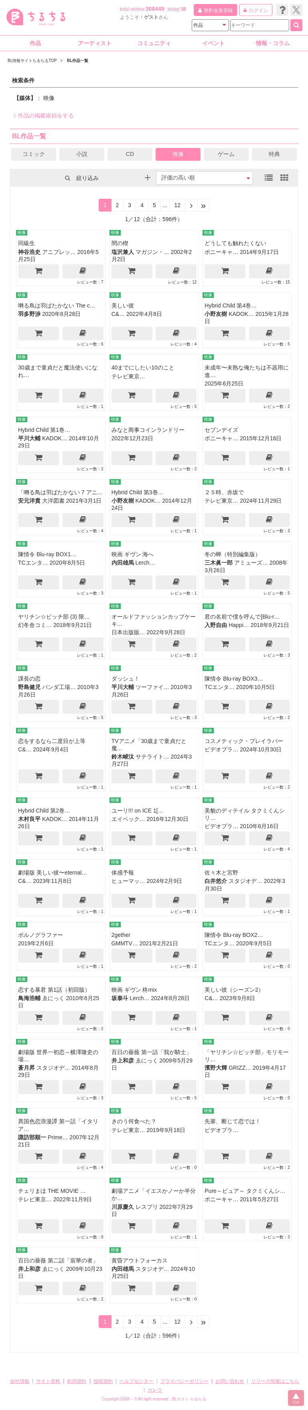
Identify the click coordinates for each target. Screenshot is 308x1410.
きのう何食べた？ (133, 1121)
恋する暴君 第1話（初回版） (54, 990)
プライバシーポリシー (184, 1381)
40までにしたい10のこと (142, 367)
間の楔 (119, 243)
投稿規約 (103, 1381)
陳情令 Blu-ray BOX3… (234, 678)
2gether (120, 935)
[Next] (191, 205)
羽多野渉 (29, 314)
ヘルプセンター (136, 1381)
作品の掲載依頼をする (44, 115)
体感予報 (122, 872)
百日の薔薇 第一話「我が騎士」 (151, 1052)
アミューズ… (251, 562)
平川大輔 (29, 438)
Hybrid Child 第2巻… (44, 810)
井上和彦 (122, 1060)
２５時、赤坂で (224, 492)
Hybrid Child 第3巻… (137, 492)
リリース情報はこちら (275, 1381)
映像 (178, 154)
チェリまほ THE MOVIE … (52, 1191)
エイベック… (128, 819)
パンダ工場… (59, 687)
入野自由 (216, 625)
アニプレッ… (59, 252)
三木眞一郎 (219, 562)
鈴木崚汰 (122, 756)
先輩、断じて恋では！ (233, 1121)
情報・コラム (273, 43)
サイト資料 (48, 1381)
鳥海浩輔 (29, 998)
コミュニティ (154, 43)
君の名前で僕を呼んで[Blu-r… (242, 616)
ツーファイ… (152, 687)
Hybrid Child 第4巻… (231, 305)
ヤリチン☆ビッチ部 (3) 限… (54, 616)
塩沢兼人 (122, 252)
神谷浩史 (29, 252)
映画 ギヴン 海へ (132, 554)
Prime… (58, 1137)
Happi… (239, 625)
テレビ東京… (128, 376)
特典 (274, 154)
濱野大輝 (216, 1067)
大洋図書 (53, 500)
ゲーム (226, 154)
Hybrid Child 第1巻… (44, 430)
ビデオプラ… (221, 749)
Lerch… (145, 562)
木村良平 (29, 819)
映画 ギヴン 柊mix (134, 990)
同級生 (26, 243)
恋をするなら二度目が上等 (51, 741)
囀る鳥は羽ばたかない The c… (56, 305)
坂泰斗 (119, 998)
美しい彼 (122, 305)
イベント (213, 43)
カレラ (155, 1390)
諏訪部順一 (32, 1137)
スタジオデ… (245, 881)
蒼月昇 (26, 1067)
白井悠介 (216, 881)
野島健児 (29, 687)
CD (130, 154)
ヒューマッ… (128, 881)
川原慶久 (122, 1207)
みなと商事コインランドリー (147, 430)
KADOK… (241, 314)
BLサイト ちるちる (189, 1399)
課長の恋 (29, 678)
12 (177, 205)
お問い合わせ (229, 1381)
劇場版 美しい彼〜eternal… (52, 872)
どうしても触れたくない (235, 243)
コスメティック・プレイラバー (244, 741)
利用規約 (76, 1381)
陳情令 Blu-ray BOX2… (234, 935)
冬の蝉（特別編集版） (233, 554)
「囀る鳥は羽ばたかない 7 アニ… (60, 492)
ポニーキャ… (221, 252)
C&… (118, 314)
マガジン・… (152, 252)
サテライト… (152, 756)
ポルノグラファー (40, 935)
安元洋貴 (29, 500)
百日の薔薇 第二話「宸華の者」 (58, 1260)
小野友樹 (216, 314)
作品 (35, 43)
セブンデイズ (221, 430)
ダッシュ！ (125, 678)
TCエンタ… (33, 562)
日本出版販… (128, 632)
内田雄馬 (122, 562)
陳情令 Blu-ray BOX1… (47, 554)
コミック (33, 154)
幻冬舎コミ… (35, 625)
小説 (81, 154)
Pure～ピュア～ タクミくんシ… (245, 1191)
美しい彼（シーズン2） (234, 990)
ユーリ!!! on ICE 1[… (137, 810)
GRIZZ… (240, 1067)
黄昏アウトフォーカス (139, 1260)
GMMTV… (124, 943)
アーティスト (94, 43)
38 (183, 9)
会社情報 (19, 1381)
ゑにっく (53, 998)
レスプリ (147, 1207)
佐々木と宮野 (221, 872)
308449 (155, 9)
